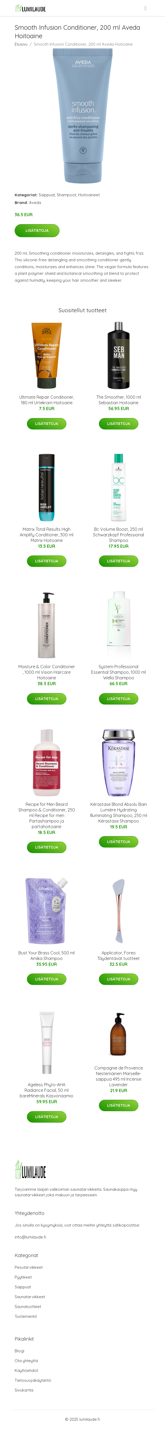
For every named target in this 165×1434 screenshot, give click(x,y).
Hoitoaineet (89, 194)
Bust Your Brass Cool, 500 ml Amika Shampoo (46, 955)
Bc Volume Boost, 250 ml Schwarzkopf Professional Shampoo (118, 535)
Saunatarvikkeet (30, 1296)
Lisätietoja (37, 230)
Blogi (19, 1350)
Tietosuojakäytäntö (33, 1380)
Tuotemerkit (26, 1316)
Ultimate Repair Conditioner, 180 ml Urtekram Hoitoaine (46, 399)
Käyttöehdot (26, 1370)
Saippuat (47, 194)
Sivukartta (24, 1390)
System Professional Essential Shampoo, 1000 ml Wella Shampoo (118, 672)
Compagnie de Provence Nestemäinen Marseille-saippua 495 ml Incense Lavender (118, 1076)
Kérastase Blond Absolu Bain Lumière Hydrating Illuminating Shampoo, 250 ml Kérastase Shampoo (118, 813)
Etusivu (21, 44)
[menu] (145, 8)
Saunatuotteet (28, 1306)
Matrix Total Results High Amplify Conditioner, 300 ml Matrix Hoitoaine (46, 535)
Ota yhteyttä (26, 1360)
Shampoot (66, 194)
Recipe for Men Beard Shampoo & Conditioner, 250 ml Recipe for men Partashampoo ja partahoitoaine (46, 815)
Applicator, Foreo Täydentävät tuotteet (118, 955)
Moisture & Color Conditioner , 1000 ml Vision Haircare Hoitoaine (46, 672)
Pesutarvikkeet (29, 1267)
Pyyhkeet (23, 1277)
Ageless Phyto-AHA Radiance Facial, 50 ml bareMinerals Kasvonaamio (46, 1090)
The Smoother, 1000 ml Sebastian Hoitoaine (118, 399)
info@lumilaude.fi (30, 1237)
